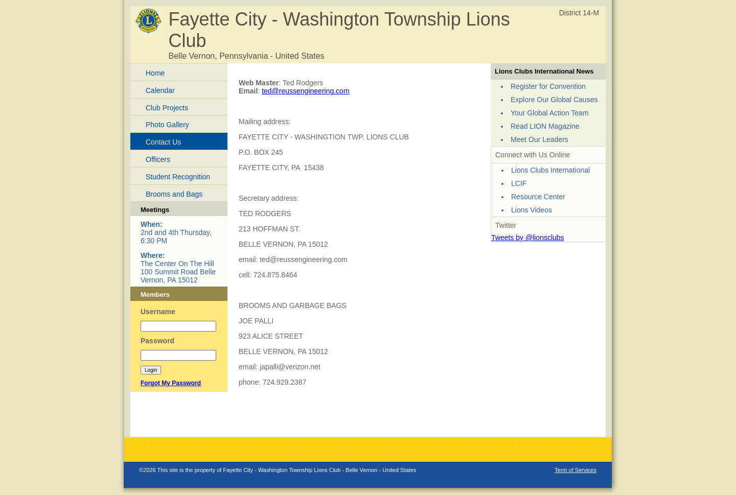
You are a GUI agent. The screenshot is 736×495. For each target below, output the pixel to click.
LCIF (518, 183)
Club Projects (167, 108)
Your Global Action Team (550, 113)
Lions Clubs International (550, 170)
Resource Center (538, 197)
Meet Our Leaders (539, 139)
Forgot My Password (171, 383)
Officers (158, 159)
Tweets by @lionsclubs (527, 237)
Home (155, 73)
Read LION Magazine (545, 126)
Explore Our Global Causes (554, 100)
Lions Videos (531, 210)
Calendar (160, 90)
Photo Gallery (167, 125)
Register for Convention (548, 86)
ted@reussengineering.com (305, 91)
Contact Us (163, 142)
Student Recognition (178, 177)
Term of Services (575, 470)
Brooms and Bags (174, 194)
